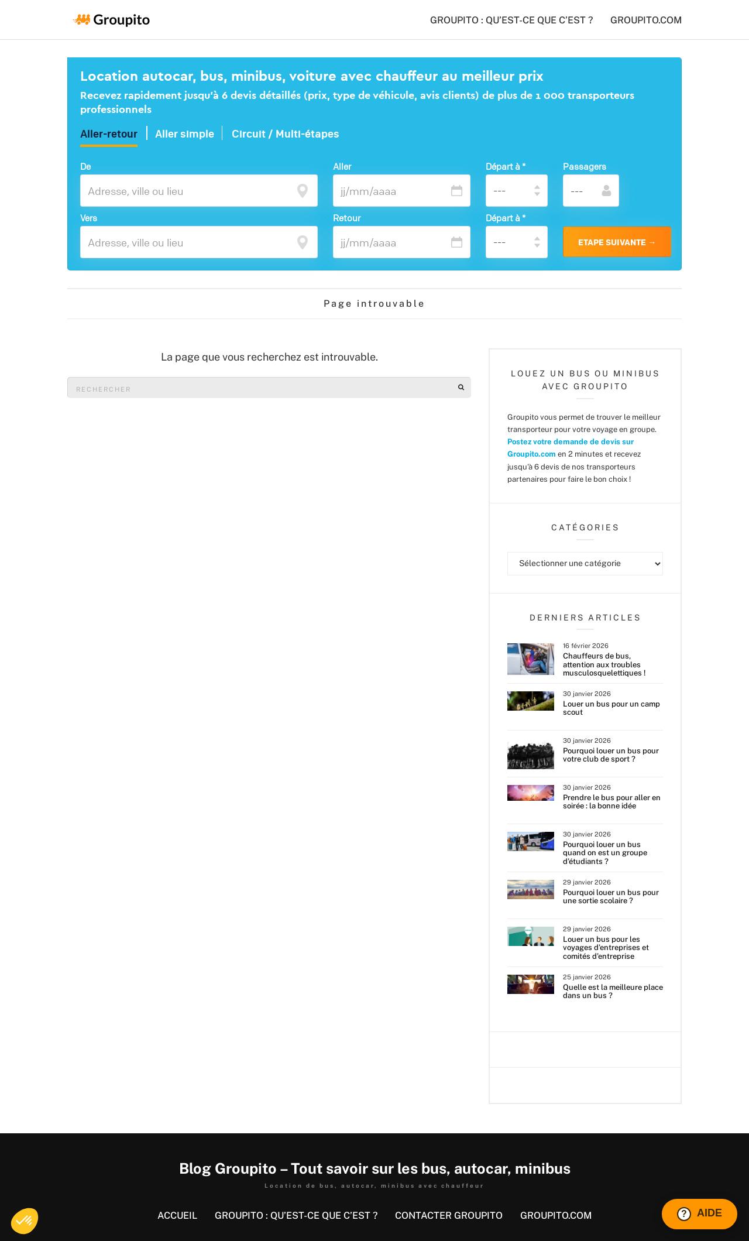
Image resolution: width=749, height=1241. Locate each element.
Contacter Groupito (449, 1215)
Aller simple (184, 134)
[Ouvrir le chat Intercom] (699, 1214)
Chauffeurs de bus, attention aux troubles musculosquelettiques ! (604, 664)
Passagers (584, 166)
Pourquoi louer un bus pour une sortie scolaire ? (611, 896)
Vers (88, 217)
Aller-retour (109, 134)
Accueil (177, 1215)
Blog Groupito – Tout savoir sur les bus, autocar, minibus (375, 1168)
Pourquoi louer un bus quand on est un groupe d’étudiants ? (605, 853)
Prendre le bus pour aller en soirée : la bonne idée (612, 801)
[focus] (302, 190)
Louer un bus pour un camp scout (611, 708)
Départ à (505, 166)
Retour (346, 217)
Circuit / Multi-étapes (285, 134)
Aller (342, 166)
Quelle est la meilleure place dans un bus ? (613, 991)
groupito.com (646, 20)
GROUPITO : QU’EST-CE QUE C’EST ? (511, 20)
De (85, 166)
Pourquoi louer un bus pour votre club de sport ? (611, 754)
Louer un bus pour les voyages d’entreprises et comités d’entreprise (606, 948)
